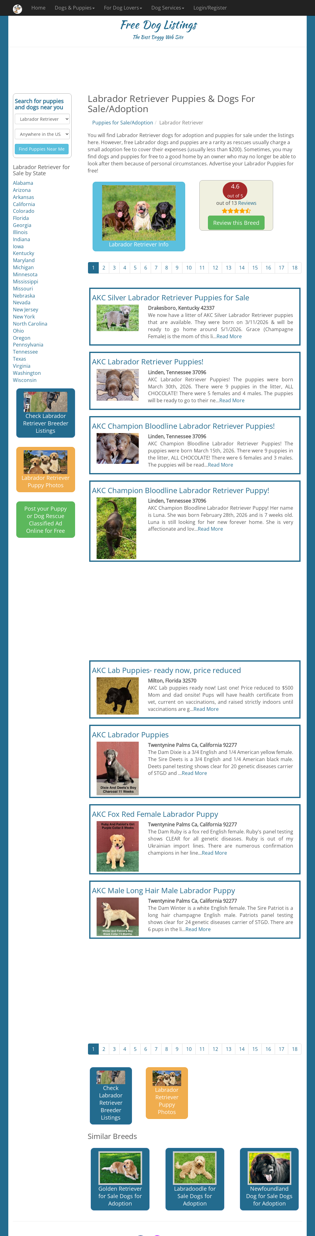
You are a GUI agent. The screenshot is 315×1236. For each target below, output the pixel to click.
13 (228, 267)
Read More (229, 336)
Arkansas (23, 197)
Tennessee (25, 351)
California (24, 204)
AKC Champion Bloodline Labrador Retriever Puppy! (180, 490)
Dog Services (167, 7)
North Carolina (30, 323)
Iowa (18, 246)
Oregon (21, 337)
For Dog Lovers (123, 7)
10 (189, 267)
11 (202, 267)
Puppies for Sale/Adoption (122, 122)
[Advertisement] (157, 70)
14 (242, 267)
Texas (19, 358)
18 (294, 267)
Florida (21, 218)
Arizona (22, 190)
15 (255, 267)
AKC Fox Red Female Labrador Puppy (155, 814)
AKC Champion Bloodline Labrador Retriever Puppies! (183, 426)
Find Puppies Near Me (42, 149)
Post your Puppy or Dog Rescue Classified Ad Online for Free (45, 519)
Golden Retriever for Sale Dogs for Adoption (120, 1179)
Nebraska (24, 295)
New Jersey (25, 309)
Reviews (247, 203)
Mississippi (25, 281)
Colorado (23, 211)
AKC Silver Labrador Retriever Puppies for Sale (170, 297)
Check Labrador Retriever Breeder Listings (45, 413)
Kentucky (23, 253)
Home (38, 7)
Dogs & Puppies (75, 7)
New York (24, 316)
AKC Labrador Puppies (130, 734)
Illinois (20, 232)
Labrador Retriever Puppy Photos (46, 469)
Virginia (21, 366)
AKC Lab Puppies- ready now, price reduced (166, 670)
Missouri (23, 288)
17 (281, 267)
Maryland (24, 260)
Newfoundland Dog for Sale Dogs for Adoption (269, 1179)
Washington (27, 373)
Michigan (23, 267)
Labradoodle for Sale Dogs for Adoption (195, 1179)
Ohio (18, 330)
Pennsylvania (28, 344)
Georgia (22, 225)
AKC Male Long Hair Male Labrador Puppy (163, 890)
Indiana (21, 239)
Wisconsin (25, 380)
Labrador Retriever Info (139, 216)
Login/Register (210, 7)
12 (215, 267)
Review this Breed (236, 222)
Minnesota (25, 274)
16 (268, 267)
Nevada (21, 302)
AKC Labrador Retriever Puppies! (147, 361)
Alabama (23, 183)
